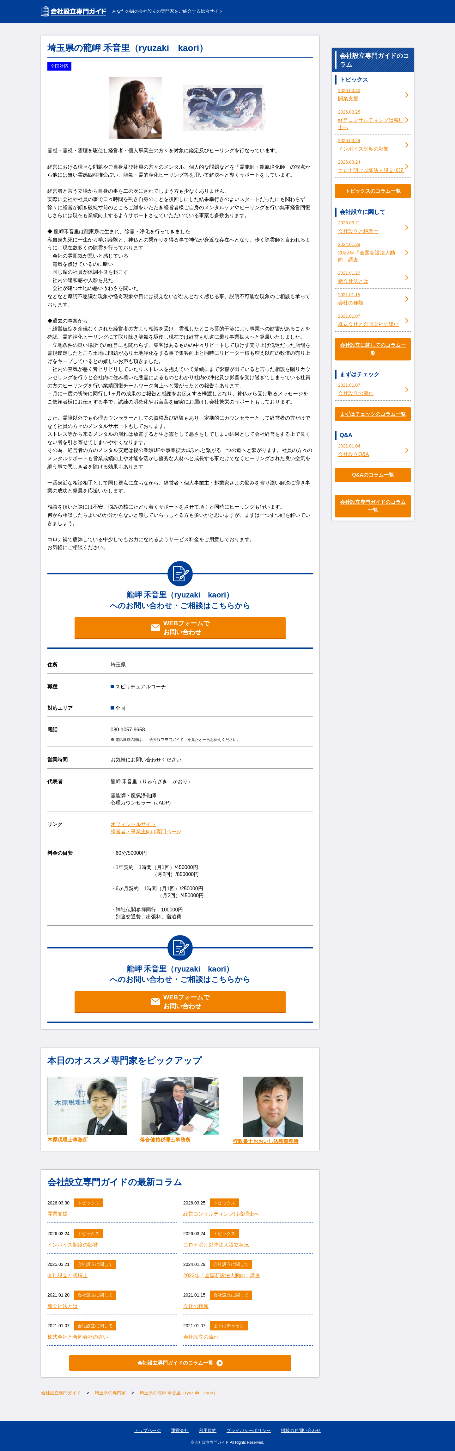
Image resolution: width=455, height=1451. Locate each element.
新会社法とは (62, 1306)
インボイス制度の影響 (72, 1245)
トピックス (88, 1202)
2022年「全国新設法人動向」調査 (221, 1275)
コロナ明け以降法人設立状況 (216, 1245)
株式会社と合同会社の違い (77, 1337)
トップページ (147, 1430)
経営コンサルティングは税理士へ (221, 1213)
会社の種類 (196, 1306)
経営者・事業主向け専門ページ (146, 831)
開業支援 (57, 1213)
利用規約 (207, 1430)
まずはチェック (228, 1325)
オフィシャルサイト (133, 824)
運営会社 (180, 1430)
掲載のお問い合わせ (301, 1430)
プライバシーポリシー (249, 1430)
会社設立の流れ (201, 1337)
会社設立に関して (95, 1264)
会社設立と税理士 (67, 1275)
